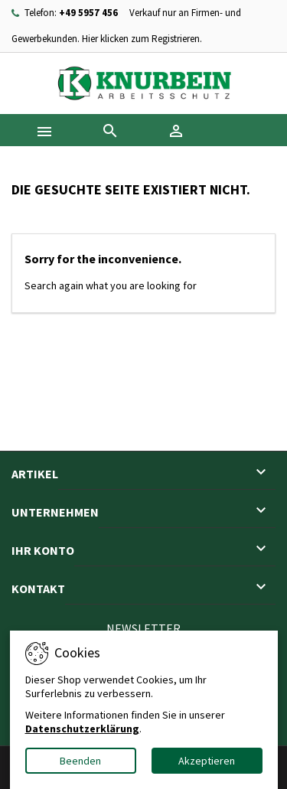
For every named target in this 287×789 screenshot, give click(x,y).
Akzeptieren (206, 761)
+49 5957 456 (88, 12)
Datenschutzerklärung (82, 728)
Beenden (80, 761)
